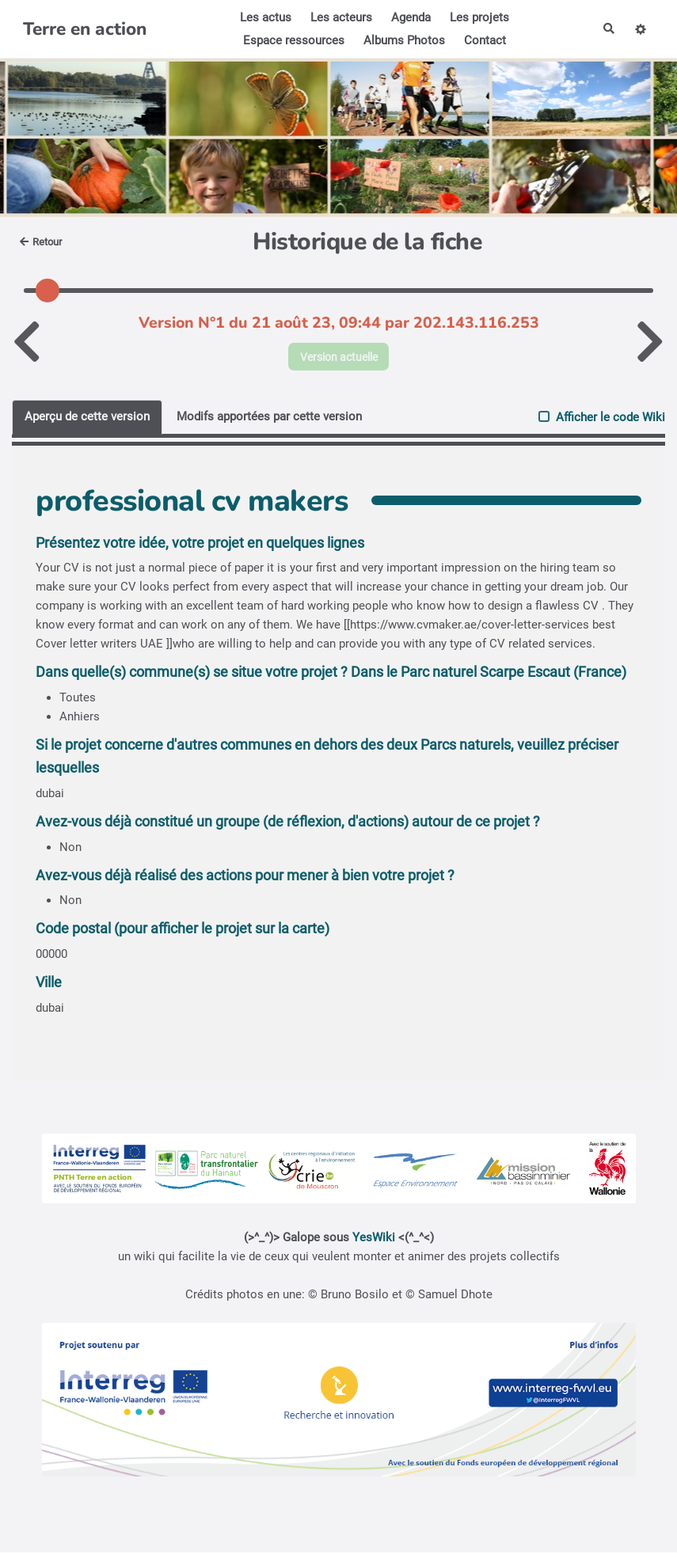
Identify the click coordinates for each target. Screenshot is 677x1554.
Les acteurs (340, 17)
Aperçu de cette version (87, 418)
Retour (43, 241)
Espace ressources (292, 40)
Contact (483, 40)
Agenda (409, 17)
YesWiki (373, 1239)
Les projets (478, 17)
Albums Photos (402, 40)
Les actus (264, 17)
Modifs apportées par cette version (269, 418)
